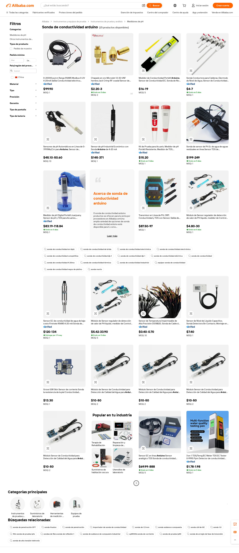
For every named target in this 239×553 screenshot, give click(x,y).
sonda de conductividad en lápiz (59, 249)
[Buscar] (154, 5)
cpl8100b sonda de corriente (140, 534)
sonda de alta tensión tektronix (25, 540)
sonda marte (95, 269)
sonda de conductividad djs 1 (98, 256)
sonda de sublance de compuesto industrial (100, 534)
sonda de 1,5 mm (140, 527)
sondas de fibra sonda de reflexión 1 (57, 534)
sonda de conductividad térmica (95, 262)
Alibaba (45, 21)
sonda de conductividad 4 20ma (59, 262)
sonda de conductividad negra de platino (63, 269)
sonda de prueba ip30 (170, 534)
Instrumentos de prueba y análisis (107, 21)
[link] (235, 524)
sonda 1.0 (215, 527)
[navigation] (23, 252)
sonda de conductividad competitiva (61, 256)
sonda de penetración (73, 527)
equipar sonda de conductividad (170, 262)
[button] (143, 5)
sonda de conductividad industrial (133, 262)
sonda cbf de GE (196, 527)
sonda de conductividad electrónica (134, 249)
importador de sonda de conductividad (108, 527)
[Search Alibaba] (91, 5)
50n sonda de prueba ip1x (22, 534)
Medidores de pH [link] (135, 21)
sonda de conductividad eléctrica (167, 256)
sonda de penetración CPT (23, 527)
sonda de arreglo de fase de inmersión (205, 534)
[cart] (185, 6)
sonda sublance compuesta (168, 527)
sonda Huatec (49, 527)
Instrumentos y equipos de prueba (70, 21)
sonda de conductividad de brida (95, 249)
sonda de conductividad (200, 256)
